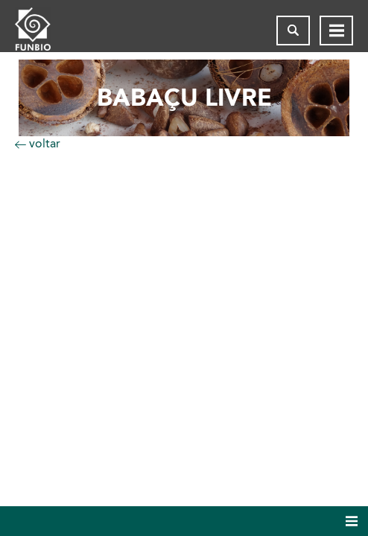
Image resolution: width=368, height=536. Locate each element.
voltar (37, 143)
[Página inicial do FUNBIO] (44, 30)
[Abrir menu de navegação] (336, 30)
